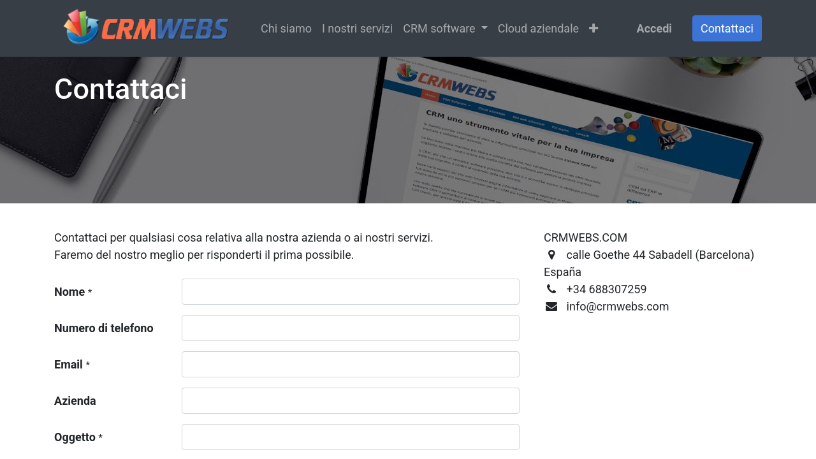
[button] (593, 28)
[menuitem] (286, 28)
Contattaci (727, 28)
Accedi (654, 28)
